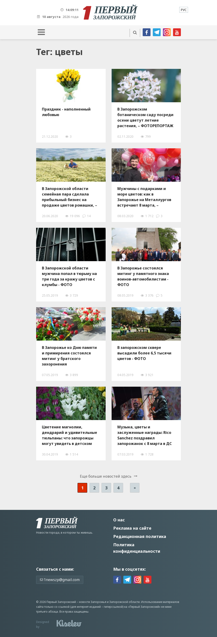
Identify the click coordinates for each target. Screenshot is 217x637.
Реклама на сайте (132, 528)
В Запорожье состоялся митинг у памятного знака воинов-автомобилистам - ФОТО (143, 276)
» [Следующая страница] (135, 487)
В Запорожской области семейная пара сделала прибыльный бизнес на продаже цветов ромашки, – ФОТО (69, 197)
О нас (119, 520)
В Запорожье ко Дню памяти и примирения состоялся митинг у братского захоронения (69, 356)
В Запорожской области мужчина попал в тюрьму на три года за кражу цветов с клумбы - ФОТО (69, 276)
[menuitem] (184, 10)
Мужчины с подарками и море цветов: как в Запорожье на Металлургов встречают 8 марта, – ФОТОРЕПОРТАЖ (144, 197)
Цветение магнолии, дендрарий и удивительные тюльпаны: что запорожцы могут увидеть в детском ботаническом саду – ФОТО (69, 435)
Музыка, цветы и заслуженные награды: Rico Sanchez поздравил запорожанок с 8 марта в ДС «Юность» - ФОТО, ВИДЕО (144, 435)
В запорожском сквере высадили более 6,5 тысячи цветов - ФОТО (144, 353)
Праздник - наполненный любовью (66, 112)
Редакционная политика (139, 536)
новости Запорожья (92, 602)
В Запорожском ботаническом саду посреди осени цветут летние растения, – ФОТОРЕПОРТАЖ (145, 117)
